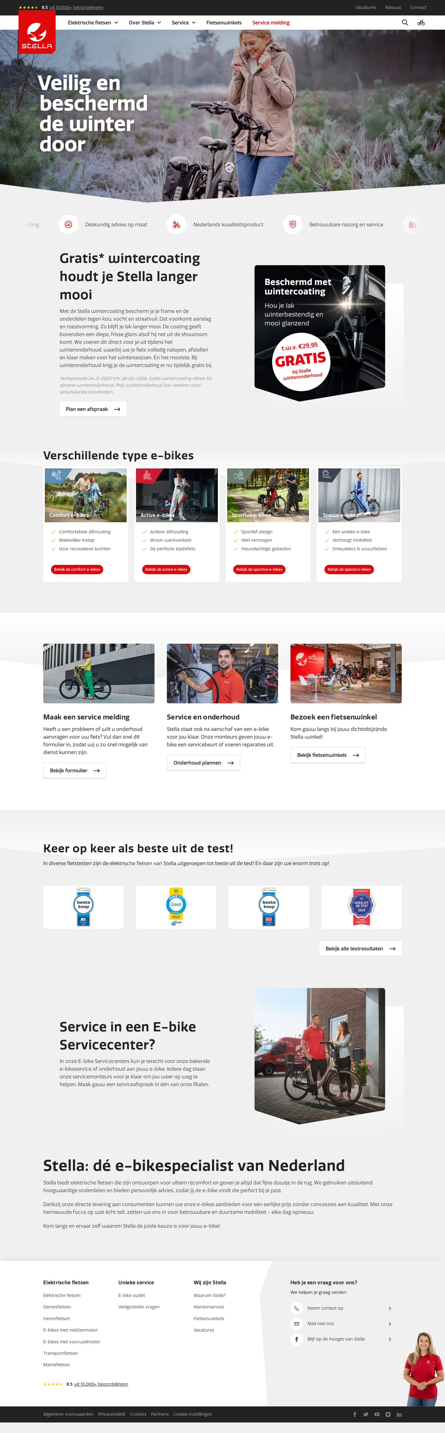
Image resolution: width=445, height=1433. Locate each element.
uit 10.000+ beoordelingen (76, 7)
